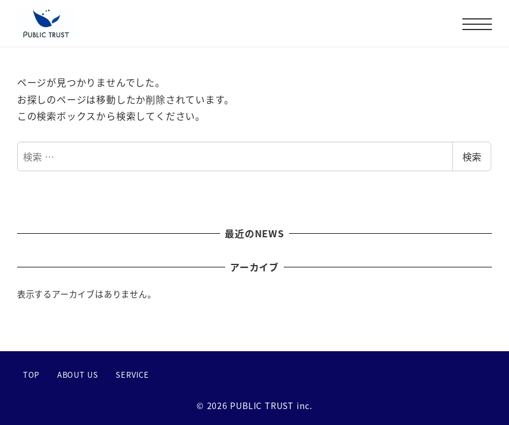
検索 (471, 156)
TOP (31, 374)
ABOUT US (77, 374)
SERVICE (132, 374)
